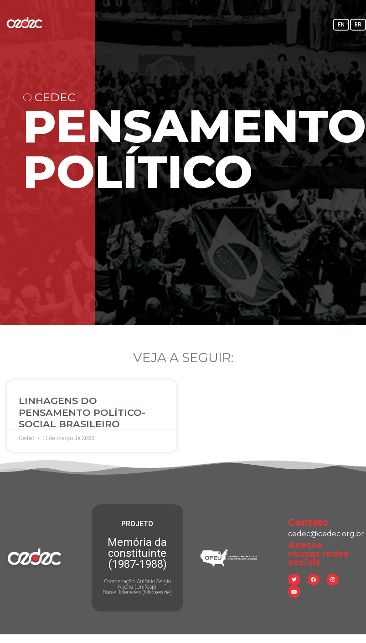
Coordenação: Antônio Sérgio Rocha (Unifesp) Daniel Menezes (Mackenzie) (137, 587)
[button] (190, 23)
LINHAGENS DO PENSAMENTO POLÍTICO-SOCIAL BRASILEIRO (82, 412)
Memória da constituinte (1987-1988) (137, 553)
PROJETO (137, 523)
